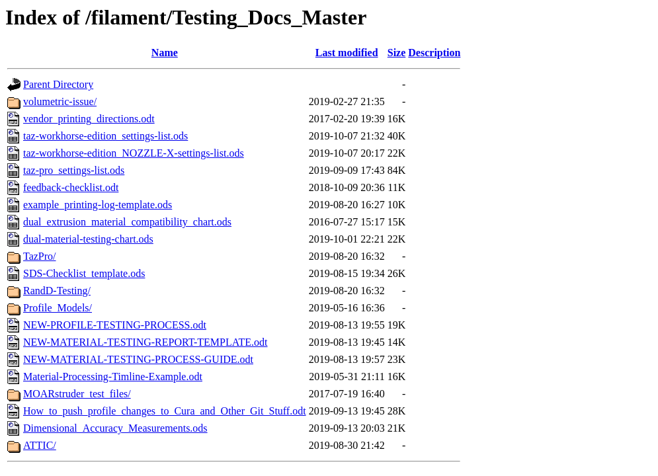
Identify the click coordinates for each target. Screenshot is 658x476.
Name (164, 52)
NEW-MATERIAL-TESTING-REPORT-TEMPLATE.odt (145, 342)
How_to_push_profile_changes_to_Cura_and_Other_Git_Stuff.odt (164, 410)
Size (397, 52)
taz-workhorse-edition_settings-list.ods (105, 135)
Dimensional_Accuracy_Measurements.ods (115, 428)
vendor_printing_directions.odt (89, 118)
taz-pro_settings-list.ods (73, 170)
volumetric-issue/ (60, 101)
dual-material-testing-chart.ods (88, 239)
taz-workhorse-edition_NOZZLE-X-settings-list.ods (133, 153)
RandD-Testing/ (57, 290)
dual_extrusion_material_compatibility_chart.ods (127, 221)
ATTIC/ (39, 445)
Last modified (346, 52)
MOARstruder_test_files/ (77, 393)
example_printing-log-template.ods (97, 204)
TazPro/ (39, 256)
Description (434, 52)
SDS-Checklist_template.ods (84, 273)
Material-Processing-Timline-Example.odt (112, 376)
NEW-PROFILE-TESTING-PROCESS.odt (114, 325)
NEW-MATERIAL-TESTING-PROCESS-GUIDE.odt (138, 359)
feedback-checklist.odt (70, 187)
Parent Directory (58, 84)
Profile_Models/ (57, 307)
